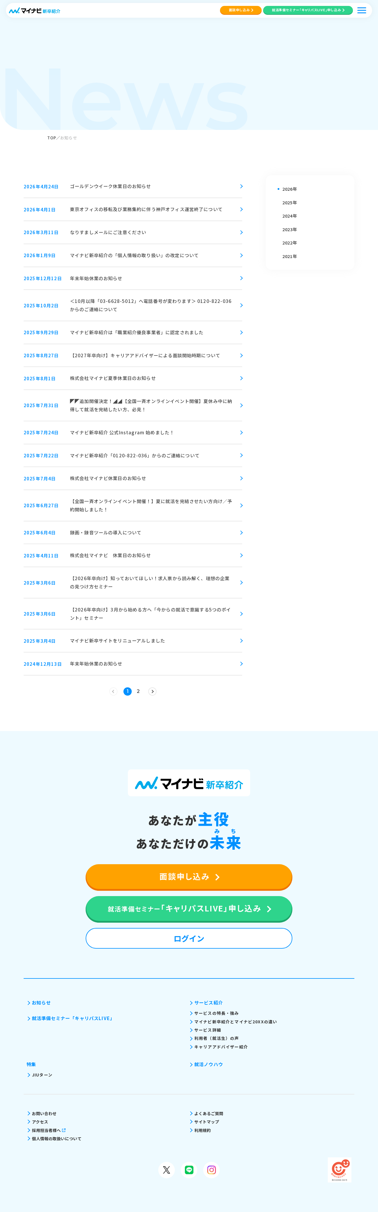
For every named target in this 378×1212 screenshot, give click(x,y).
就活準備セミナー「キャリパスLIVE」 (73, 1018)
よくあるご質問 (208, 1113)
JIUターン (42, 1075)
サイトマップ (206, 1122)
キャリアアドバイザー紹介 (221, 1047)
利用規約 (202, 1130)
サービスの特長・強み (216, 1013)
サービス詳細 (207, 1030)
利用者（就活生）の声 (216, 1038)
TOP (51, 138)
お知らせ (41, 1002)
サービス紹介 (208, 1002)
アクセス (40, 1122)
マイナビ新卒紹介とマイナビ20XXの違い (235, 1022)
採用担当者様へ (49, 1130)
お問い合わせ (44, 1113)
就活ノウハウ (208, 1064)
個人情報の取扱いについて (57, 1138)
